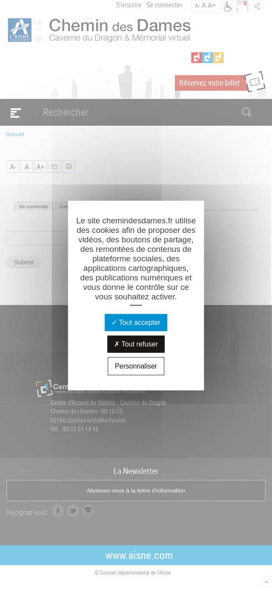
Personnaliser (136, 365)
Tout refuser (136, 343)
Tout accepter (135, 322)
